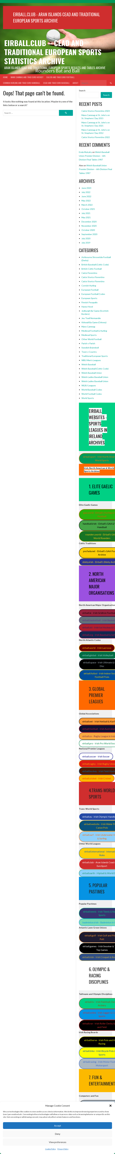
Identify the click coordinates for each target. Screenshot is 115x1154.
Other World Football (91, 339)
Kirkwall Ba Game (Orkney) (93, 322)
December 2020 (89, 221)
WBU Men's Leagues (91, 360)
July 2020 (85, 238)
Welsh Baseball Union (91, 373)
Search (82, 90)
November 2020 (89, 226)
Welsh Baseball (88, 364)
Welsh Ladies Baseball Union (94, 377)
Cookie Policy (50, 1149)
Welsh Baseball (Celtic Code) (95, 368)
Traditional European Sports (94, 356)
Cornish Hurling (88, 285)
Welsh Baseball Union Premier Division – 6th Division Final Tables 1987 (94, 156)
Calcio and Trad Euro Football (60, 77)
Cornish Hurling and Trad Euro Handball (21, 82)
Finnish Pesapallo (89, 302)
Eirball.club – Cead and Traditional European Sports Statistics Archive (52, 52)
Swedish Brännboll (90, 347)
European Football (89, 289)
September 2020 (89, 234)
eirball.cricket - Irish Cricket (96, 778)
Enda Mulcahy (85, 152)
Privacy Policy (62, 1149)
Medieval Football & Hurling (94, 330)
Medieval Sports (89, 335)
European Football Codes (93, 294)
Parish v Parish (88, 343)
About (75, 82)
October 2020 (88, 230)
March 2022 (87, 204)
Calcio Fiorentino (89, 273)
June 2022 (86, 196)
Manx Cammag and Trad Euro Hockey (27, 77)
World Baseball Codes (91, 389)
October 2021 (88, 209)
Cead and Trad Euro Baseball (56, 82)
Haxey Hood (87, 306)
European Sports (89, 298)
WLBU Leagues (88, 385)
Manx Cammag (88, 326)
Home (5, 77)
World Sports (87, 398)
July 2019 (85, 242)
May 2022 (86, 200)
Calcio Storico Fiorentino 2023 (95, 111)
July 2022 (85, 192)
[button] (110, 1105)
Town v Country (89, 352)
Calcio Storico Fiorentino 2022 (95, 137)
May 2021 (86, 217)
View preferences (57, 1142)
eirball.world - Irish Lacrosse (96, 647)
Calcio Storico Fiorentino (92, 277)
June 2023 (86, 188)
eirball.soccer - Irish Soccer (96, 756)
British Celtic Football (91, 268)
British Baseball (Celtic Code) (95, 264)
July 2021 (85, 213)
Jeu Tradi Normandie (91, 318)
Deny (57, 1134)
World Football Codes (91, 394)
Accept (57, 1125)
